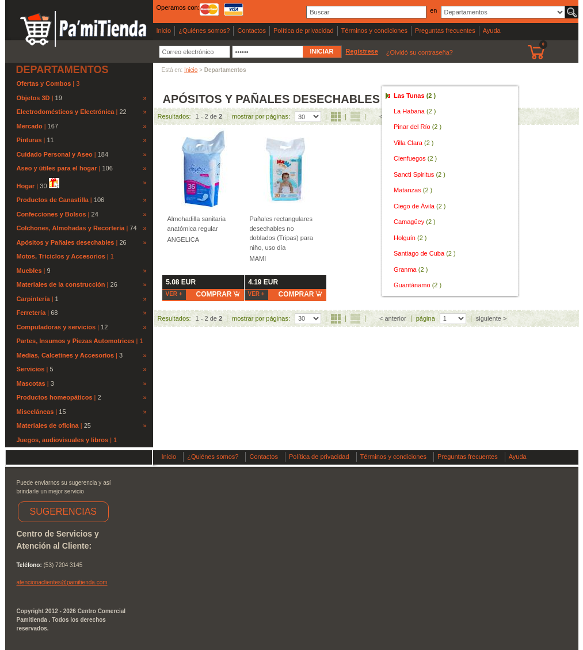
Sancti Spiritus (419, 174)
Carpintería (33, 298)
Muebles (29, 270)
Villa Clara (414, 142)
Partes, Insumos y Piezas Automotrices (76, 340)
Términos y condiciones (374, 30)
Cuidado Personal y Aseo (55, 154)
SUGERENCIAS (63, 511)
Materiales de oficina (48, 425)
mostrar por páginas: (261, 116)
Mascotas (31, 383)
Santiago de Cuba (425, 253)
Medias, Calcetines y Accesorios (66, 355)
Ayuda (492, 30)
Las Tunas (415, 95)
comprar (218, 293)
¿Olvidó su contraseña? (419, 52)
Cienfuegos (415, 158)
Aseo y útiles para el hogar (57, 168)
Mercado (30, 126)
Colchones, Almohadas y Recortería (71, 228)
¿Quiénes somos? (204, 30)
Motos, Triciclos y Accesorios (62, 256)
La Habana (415, 111)
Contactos (251, 30)
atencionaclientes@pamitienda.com (62, 582)
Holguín (410, 237)
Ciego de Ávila (420, 206)
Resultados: (174, 116)
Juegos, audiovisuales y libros (63, 439)
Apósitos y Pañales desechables (66, 242)
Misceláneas (35, 411)
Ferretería (31, 312)
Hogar (26, 186)
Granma (411, 269)
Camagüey (415, 221)
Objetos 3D (33, 97)
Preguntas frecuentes (445, 30)
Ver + (174, 294)
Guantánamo (417, 285)
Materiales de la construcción (61, 284)
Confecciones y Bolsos (51, 214)
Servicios (31, 369)
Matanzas (413, 190)
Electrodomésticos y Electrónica (66, 111)
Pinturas (29, 139)
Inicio (164, 30)
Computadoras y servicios (56, 327)
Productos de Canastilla (53, 199)
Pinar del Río (417, 126)
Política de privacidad (303, 30)
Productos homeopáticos (55, 397)
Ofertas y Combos (45, 83)
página (425, 318)
